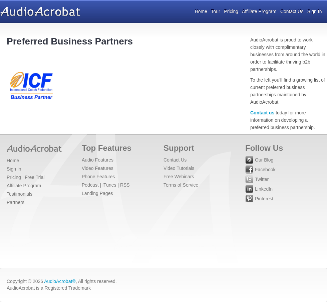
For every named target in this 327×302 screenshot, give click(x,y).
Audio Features (97, 160)
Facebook (260, 170)
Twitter (257, 180)
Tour (215, 11)
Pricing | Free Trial (25, 177)
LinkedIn (259, 190)
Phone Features (98, 176)
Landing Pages (97, 193)
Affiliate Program (259, 11)
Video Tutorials (179, 168)
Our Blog (259, 161)
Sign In (314, 11)
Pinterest (259, 199)
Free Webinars (179, 176)
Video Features (97, 168)
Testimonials (19, 194)
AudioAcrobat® (59, 281)
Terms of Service (181, 185)
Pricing (231, 11)
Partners (15, 202)
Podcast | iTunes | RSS (106, 185)
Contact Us (291, 11)
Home (201, 11)
